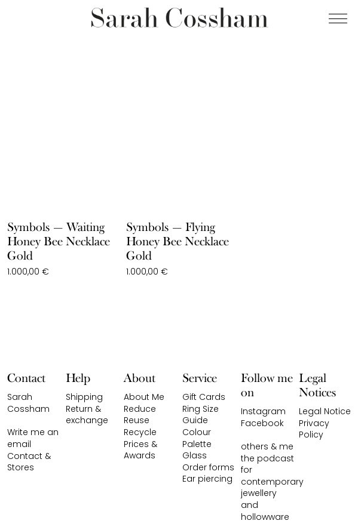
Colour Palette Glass (197, 443)
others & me (267, 446)
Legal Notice (325, 411)
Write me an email (33, 438)
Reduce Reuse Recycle (140, 420)
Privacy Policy (314, 429)
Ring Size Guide (200, 415)
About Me (144, 397)
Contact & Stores (29, 462)
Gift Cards (203, 397)
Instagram (263, 411)
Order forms (208, 467)
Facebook (262, 423)
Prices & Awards (140, 450)
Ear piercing (207, 479)
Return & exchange (87, 415)
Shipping (84, 397)
